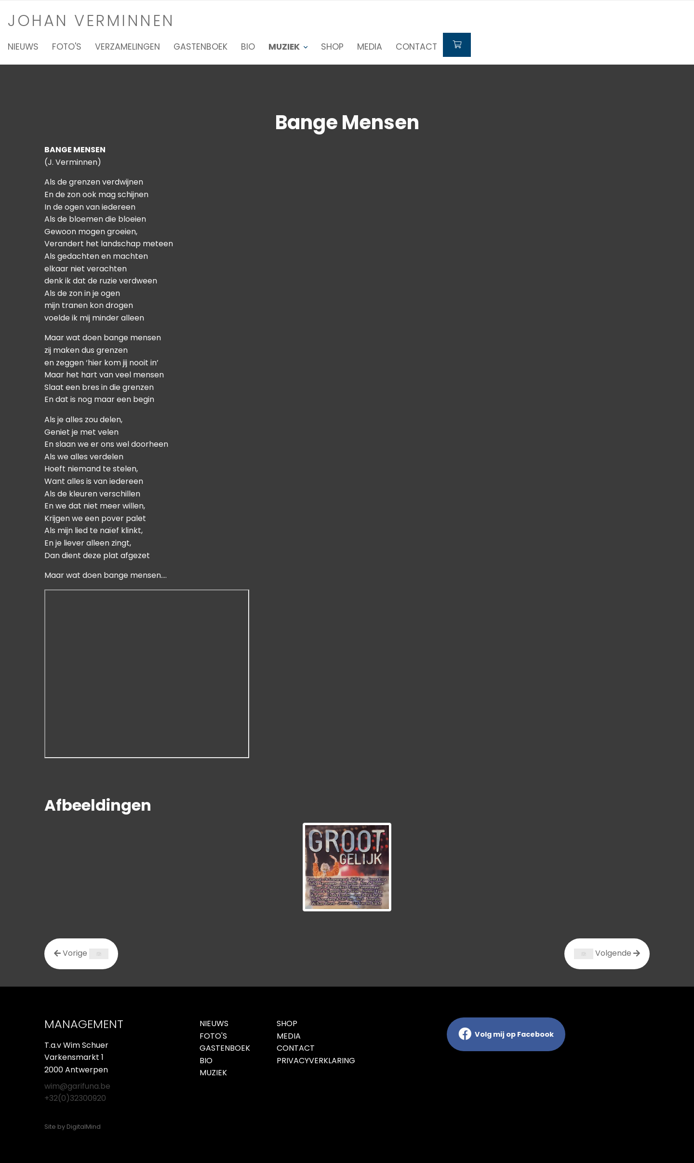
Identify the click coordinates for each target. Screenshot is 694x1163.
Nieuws (23, 47)
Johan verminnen (91, 20)
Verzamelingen (127, 47)
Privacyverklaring (308, 1060)
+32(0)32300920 (75, 1098)
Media (369, 47)
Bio (248, 47)
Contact (416, 47)
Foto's (66, 47)
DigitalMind (84, 1127)
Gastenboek (200, 47)
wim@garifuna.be (77, 1086)
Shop (332, 47)
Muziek (213, 1072)
